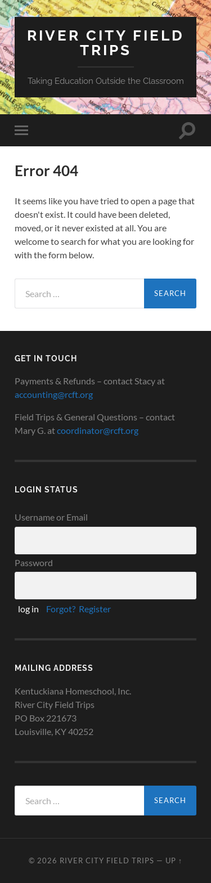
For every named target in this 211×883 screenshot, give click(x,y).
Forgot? (60, 608)
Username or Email (51, 517)
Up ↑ (173, 860)
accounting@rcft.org (54, 394)
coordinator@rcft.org (97, 430)
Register (95, 608)
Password (34, 562)
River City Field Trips (106, 42)
